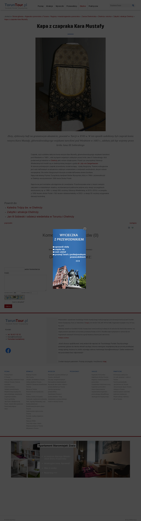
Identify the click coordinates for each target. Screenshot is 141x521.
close (84, 229)
